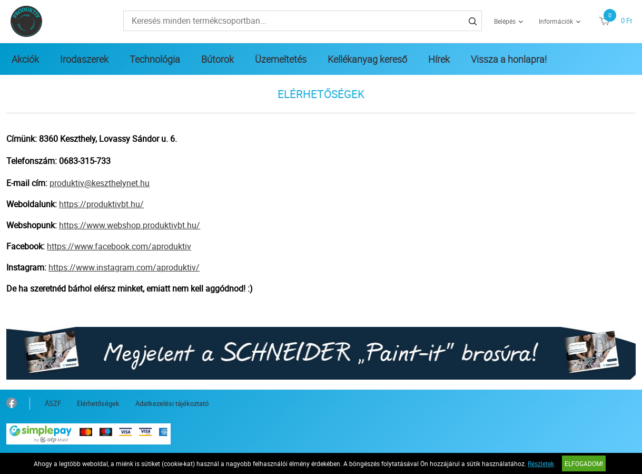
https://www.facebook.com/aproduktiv (119, 246)
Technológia (155, 59)
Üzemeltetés (281, 59)
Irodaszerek (84, 59)
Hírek (439, 59)
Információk (556, 21)
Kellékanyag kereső (367, 59)
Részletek (541, 463)
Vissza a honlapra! (509, 59)
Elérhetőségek (98, 403)
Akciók (25, 59)
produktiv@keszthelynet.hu (100, 183)
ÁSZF (53, 403)
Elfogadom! (584, 463)
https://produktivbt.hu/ (101, 204)
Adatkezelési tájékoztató (172, 403)
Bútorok (217, 59)
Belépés (505, 21)
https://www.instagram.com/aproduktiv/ (124, 267)
